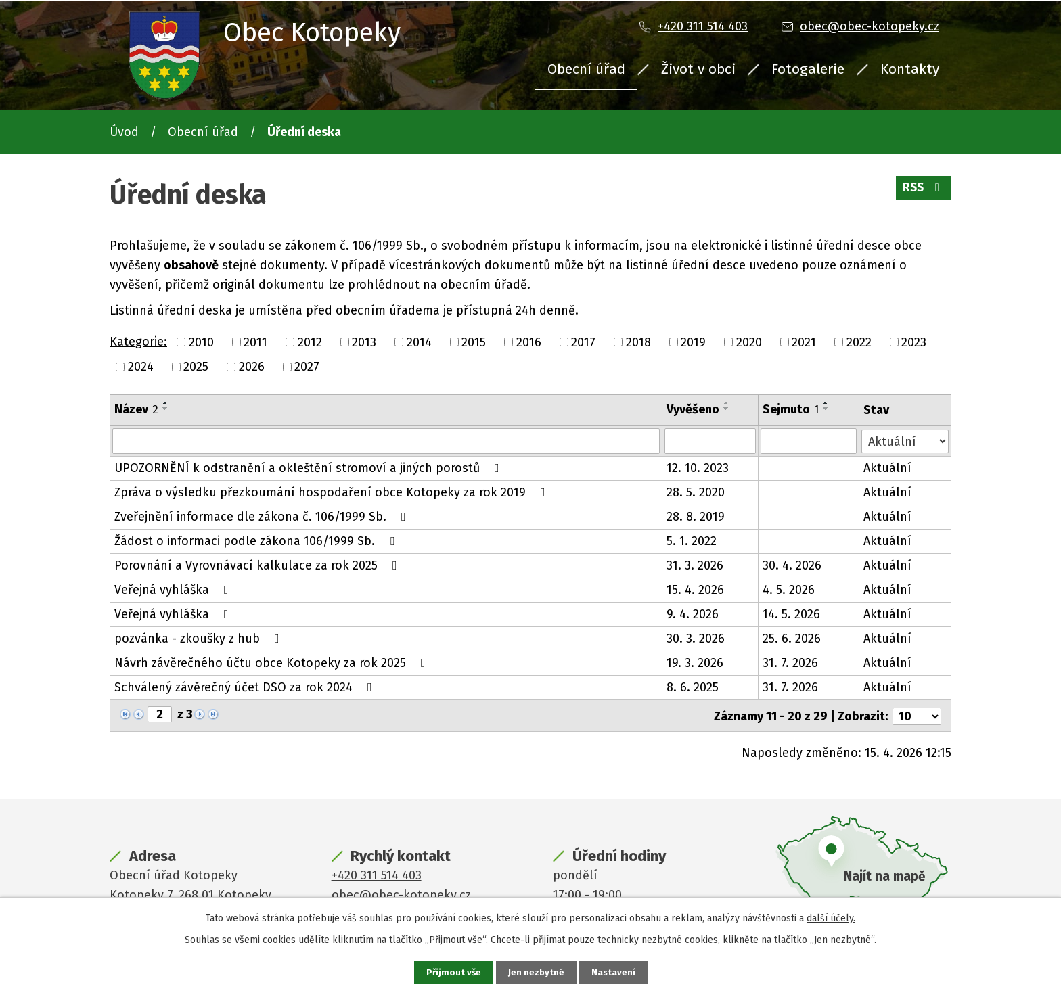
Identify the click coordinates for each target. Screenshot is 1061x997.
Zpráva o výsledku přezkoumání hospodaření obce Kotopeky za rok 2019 (332, 492)
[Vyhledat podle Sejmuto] (809, 441)
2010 (201, 341)
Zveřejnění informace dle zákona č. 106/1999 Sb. (262, 516)
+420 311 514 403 (703, 26)
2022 (859, 341)
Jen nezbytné (536, 972)
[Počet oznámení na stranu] (917, 715)
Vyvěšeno (693, 409)
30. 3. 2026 (696, 638)
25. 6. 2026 (792, 638)
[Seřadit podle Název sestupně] (165, 408)
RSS (923, 190)
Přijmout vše (452, 972)
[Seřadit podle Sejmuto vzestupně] (826, 403)
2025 (195, 366)
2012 (310, 341)
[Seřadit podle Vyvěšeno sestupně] (726, 408)
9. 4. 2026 (693, 614)
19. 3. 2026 (695, 662)
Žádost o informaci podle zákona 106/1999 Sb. (257, 541)
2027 (306, 366)
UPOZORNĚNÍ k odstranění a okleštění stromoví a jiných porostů (309, 468)
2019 (693, 341)
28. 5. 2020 (696, 492)
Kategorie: (138, 341)
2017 (583, 341)
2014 (419, 341)
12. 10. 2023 (698, 468)
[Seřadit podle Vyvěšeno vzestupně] (726, 403)
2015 (473, 341)
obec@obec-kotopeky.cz (869, 26)
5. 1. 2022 (692, 541)
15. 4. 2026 (695, 589)
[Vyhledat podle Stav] (905, 440)
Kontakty (909, 69)
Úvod (124, 131)
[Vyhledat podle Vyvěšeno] (710, 441)
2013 (364, 341)
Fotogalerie (807, 69)
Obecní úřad (586, 69)
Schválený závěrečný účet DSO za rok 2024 (246, 687)
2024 (141, 366)
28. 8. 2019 (696, 516)
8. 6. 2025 (693, 687)
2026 (252, 366)
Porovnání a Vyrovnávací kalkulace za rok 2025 (258, 565)
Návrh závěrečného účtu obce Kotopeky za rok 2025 (272, 662)
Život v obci (698, 69)
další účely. (831, 917)
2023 (913, 341)
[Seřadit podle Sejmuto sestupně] (826, 408)
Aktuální (888, 468)
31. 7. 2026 (791, 662)
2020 (749, 341)
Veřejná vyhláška (174, 589)
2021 (804, 341)
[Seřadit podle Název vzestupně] (165, 403)
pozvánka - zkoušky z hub (199, 638)
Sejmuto (791, 409)
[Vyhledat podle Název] (386, 441)
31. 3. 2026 (695, 565)
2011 (255, 341)
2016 (528, 341)
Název (136, 409)
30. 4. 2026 (792, 565)
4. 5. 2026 (789, 589)
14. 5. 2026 (792, 614)
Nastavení (614, 972)
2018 (638, 341)
